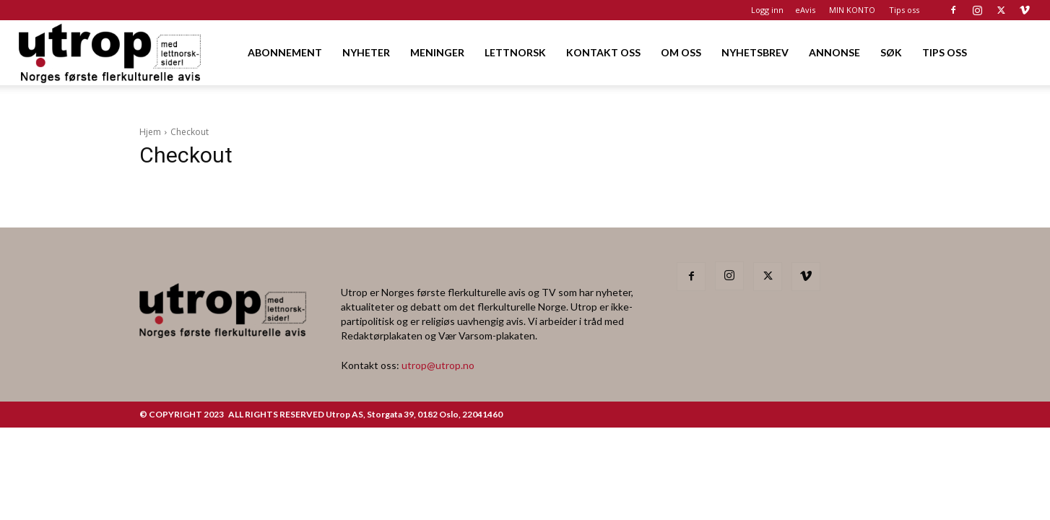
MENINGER (437, 52)
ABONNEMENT (285, 52)
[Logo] (110, 52)
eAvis (805, 9)
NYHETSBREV (755, 52)
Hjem (150, 132)
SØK (891, 52)
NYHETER (366, 52)
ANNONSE (834, 52)
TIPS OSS (944, 52)
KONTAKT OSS (603, 52)
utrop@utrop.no (438, 365)
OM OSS (681, 52)
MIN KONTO (852, 9)
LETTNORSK (515, 52)
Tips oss (904, 9)
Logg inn (767, 9)
